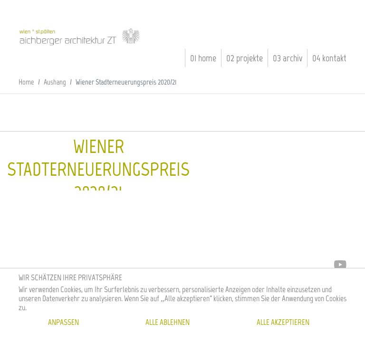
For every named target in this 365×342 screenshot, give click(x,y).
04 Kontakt (329, 58)
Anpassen (63, 322)
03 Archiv (287, 58)
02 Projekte (244, 58)
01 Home (203, 58)
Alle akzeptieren (283, 322)
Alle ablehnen (167, 322)
